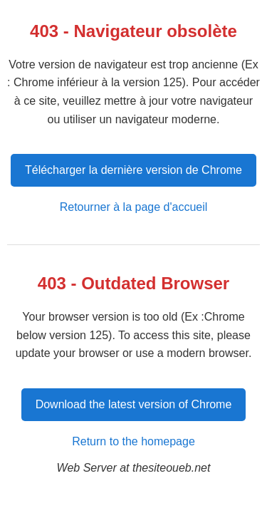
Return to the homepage (133, 441)
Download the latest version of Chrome (134, 404)
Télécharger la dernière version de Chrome (133, 170)
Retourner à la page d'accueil (134, 207)
